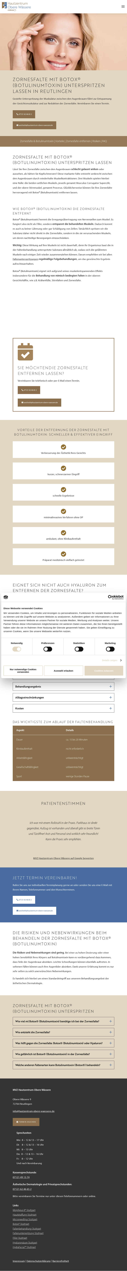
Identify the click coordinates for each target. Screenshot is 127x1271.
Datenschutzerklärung (39, 1260)
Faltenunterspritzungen (25, 259)
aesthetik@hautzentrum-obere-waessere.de (36, 125)
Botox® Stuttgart (21, 1223)
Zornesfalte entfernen (78, 141)
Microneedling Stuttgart (25, 1219)
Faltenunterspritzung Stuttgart (28, 1233)
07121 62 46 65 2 (25, 114)
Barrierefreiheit (60, 1260)
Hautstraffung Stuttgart (24, 1214)
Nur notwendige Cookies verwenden (23, 670)
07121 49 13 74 (21, 1177)
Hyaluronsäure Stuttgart (25, 1242)
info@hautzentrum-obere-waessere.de (34, 1111)
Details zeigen (109, 660)
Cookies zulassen (104, 670)
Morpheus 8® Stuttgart (24, 1210)
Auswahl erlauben (63, 670)
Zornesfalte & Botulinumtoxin (37, 141)
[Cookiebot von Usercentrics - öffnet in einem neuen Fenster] (110, 597)
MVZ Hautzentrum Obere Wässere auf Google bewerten (63, 858)
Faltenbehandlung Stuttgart (27, 1228)
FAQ (104, 141)
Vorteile (60, 141)
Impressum (19, 1260)
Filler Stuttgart (20, 1237)
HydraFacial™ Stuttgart (24, 1247)
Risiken (96, 141)
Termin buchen (27, 1122)
